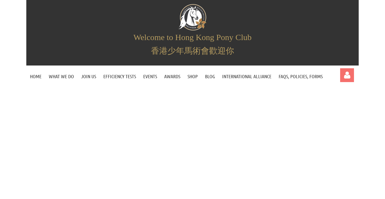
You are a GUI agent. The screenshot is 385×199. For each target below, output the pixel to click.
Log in (347, 75)
